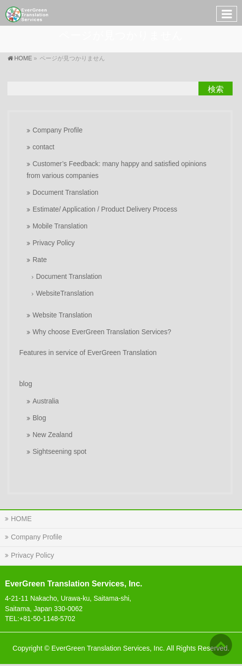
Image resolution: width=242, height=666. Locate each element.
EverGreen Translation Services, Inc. (108, 648)
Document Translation (65, 192)
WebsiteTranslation (65, 293)
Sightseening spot (60, 451)
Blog (39, 418)
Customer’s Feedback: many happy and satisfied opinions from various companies (116, 169)
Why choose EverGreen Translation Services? (102, 332)
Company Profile (58, 130)
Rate (40, 260)
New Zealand (53, 435)
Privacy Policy (54, 243)
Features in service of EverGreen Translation (88, 352)
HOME (21, 519)
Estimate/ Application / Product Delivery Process (105, 209)
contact (43, 147)
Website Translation (62, 315)
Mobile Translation (60, 226)
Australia (46, 401)
